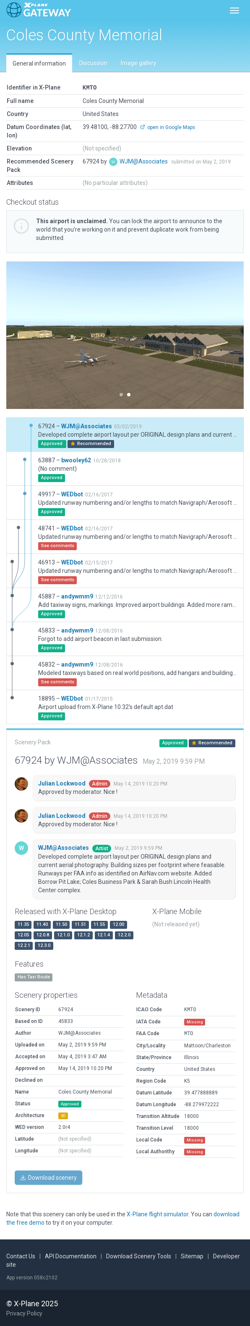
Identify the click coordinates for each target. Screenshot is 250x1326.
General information (39, 63)
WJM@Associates (144, 161)
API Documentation (70, 1255)
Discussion (93, 63)
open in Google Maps (167, 127)
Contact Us (20, 1255)
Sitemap (192, 1255)
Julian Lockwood (62, 783)
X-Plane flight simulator (157, 1213)
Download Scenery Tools (138, 1255)
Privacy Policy (24, 1313)
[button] (24, 335)
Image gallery (138, 63)
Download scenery (48, 1177)
